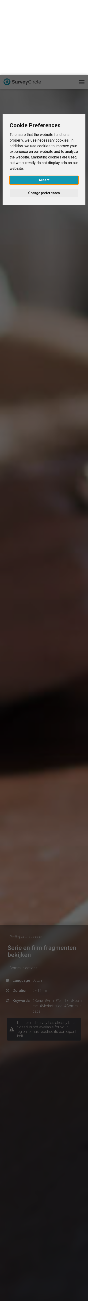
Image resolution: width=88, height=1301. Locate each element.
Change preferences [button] (44, 118)
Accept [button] (44, 105)
